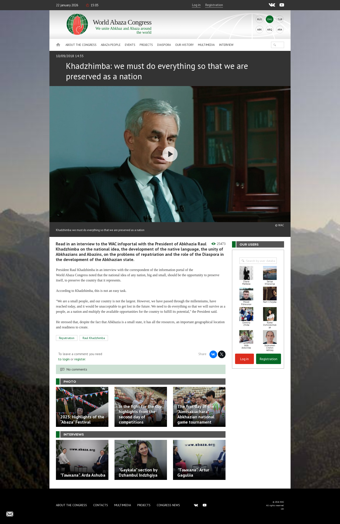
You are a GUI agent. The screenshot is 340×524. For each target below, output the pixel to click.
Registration (214, 5)
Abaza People (111, 45)
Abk (259, 29)
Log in (196, 5)
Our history (184, 45)
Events (130, 45)
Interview (226, 45)
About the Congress (80, 45)
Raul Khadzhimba (94, 338)
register (79, 359)
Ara (280, 29)
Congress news (168, 505)
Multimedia (206, 45)
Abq (269, 29)
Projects (146, 45)
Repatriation (66, 338)
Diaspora (164, 45)
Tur (280, 19)
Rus (259, 19)
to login (64, 359)
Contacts (100, 505)
